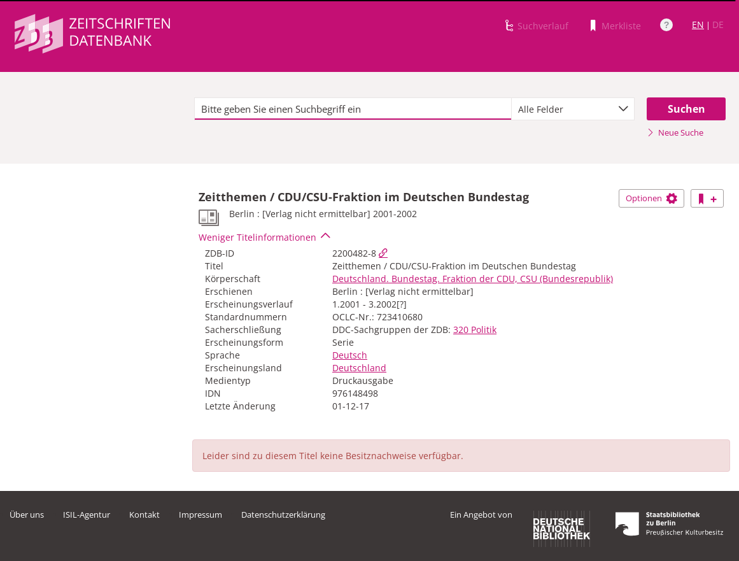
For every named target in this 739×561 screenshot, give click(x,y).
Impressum (200, 514)
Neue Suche (675, 132)
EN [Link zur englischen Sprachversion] (698, 24)
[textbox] (353, 108)
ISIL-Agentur (86, 514)
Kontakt (144, 514)
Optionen (651, 198)
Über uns (27, 514)
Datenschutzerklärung (283, 514)
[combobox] (573, 108)
